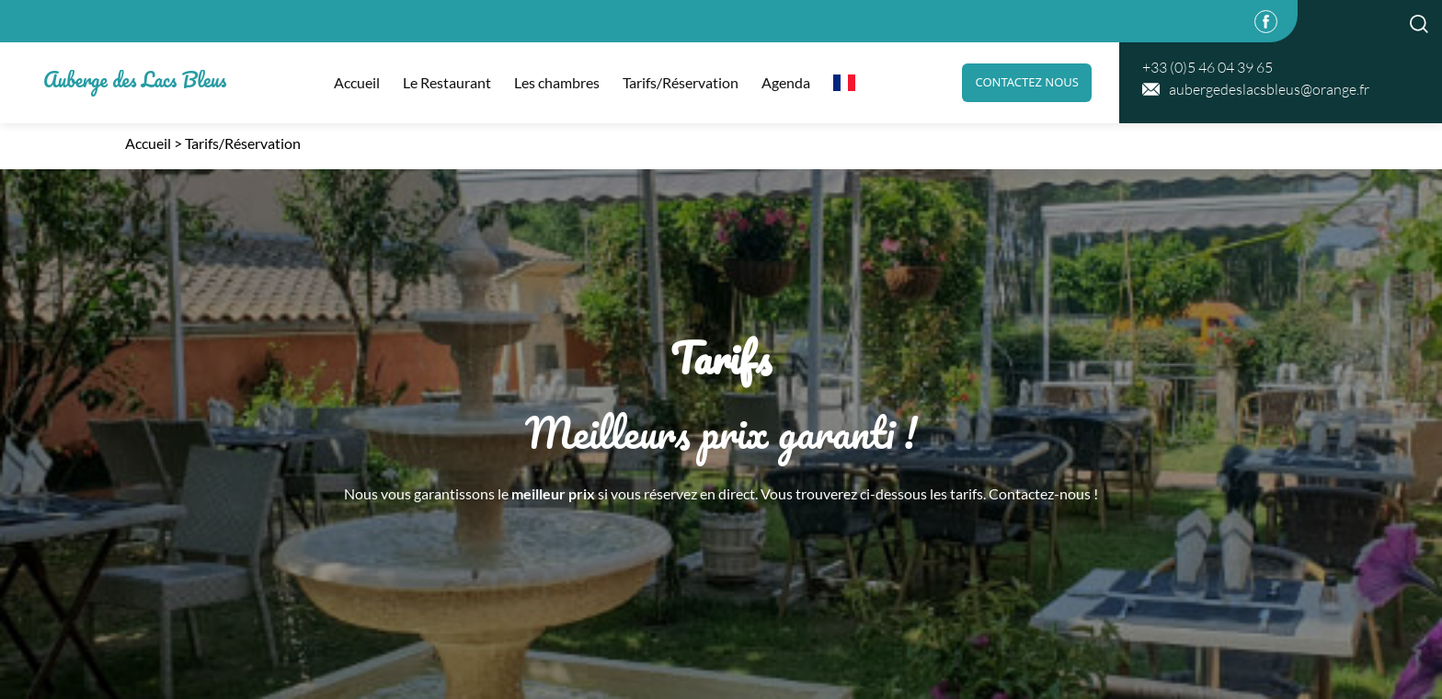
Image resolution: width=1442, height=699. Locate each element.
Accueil (357, 82)
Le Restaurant (447, 82)
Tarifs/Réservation (680, 82)
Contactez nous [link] (1027, 82)
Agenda (785, 82)
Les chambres (557, 82)
